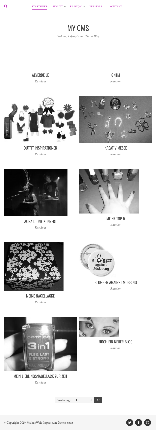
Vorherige (64, 400)
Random (40, 81)
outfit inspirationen (40, 148)
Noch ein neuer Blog (116, 342)
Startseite (39, 6)
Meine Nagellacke (40, 296)
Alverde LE (40, 75)
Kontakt (116, 6)
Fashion (76, 6)
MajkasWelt (34, 423)
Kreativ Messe (116, 148)
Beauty (58, 6)
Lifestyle (95, 6)
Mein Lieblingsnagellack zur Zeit (40, 376)
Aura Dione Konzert (40, 221)
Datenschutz (65, 423)
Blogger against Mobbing (115, 282)
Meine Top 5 (115, 218)
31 (90, 400)
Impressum (50, 423)
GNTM (115, 75)
